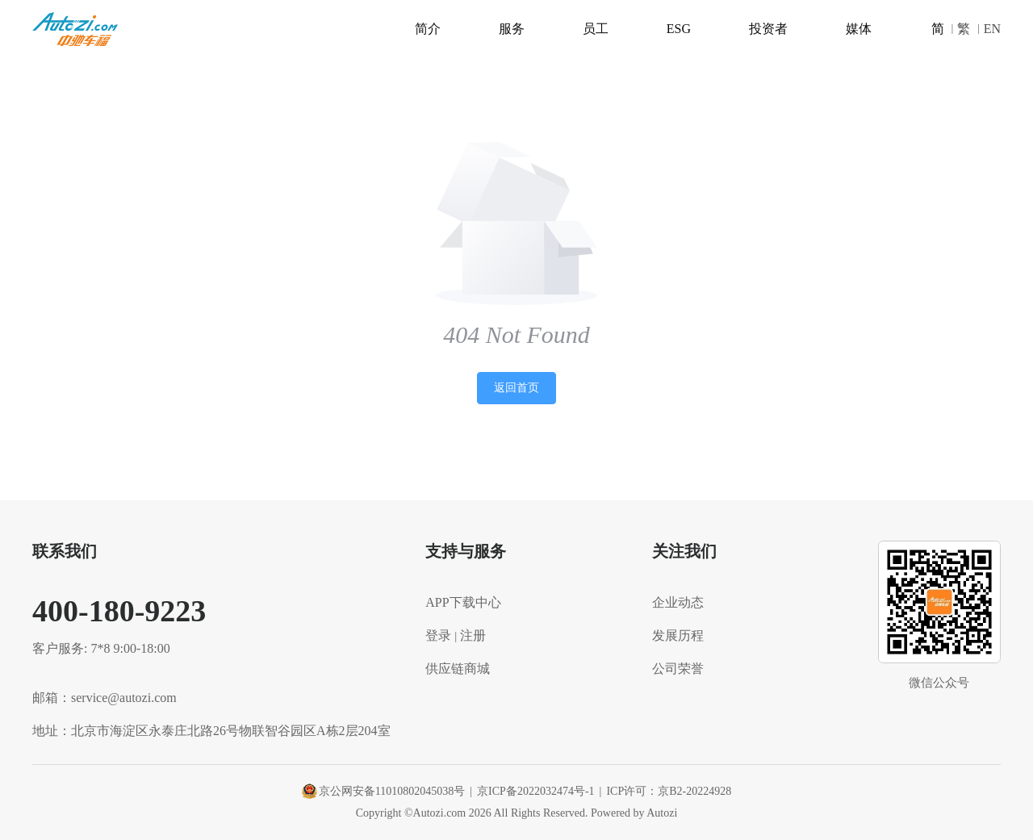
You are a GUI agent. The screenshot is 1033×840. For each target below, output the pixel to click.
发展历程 (678, 635)
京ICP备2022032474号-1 (535, 791)
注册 (473, 635)
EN (992, 29)
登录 (438, 635)
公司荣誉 (678, 668)
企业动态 (678, 602)
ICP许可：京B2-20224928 (668, 791)
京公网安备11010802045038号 (383, 791)
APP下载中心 (462, 602)
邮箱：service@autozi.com (104, 697)
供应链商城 (457, 668)
